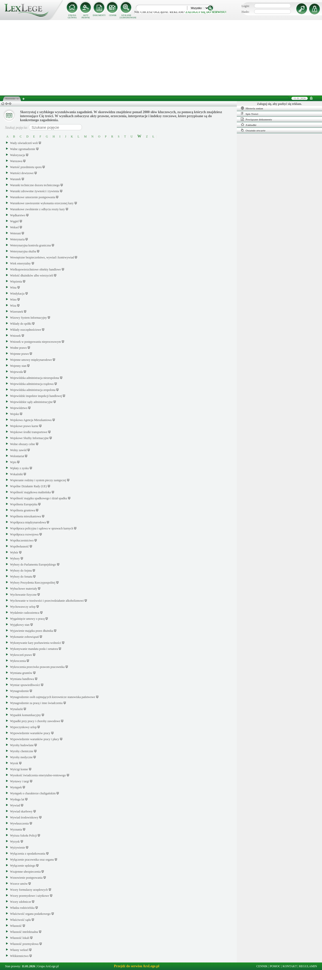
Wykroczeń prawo (21, 655)
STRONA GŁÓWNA (72, 16)
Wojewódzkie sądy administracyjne (31, 402)
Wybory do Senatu (21, 576)
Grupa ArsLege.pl (48, 966)
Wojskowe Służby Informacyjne (29, 438)
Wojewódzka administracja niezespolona (34, 378)
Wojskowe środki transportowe (28, 432)
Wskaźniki (16, 474)
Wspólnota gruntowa (22, 510)
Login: (246, 6)
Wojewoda (16, 372)
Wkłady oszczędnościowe (25, 329)
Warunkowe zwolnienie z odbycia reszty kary (37, 209)
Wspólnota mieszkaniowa (25, 516)
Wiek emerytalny (20, 263)
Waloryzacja (17, 155)
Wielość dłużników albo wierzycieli (31, 275)
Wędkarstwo (17, 215)
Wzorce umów (19, 883)
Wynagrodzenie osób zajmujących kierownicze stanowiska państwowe (52, 697)
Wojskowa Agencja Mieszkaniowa (31, 420)
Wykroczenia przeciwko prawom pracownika (37, 667)
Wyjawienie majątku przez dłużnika (31, 631)
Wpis (13, 462)
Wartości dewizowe (22, 173)
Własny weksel (19, 950)
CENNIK (113, 15)
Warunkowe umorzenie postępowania (32, 197)
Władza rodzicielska (22, 908)
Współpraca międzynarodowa (28, 522)
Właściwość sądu (20, 920)
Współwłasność (19, 546)
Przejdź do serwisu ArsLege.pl (136, 966)
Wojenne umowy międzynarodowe (31, 360)
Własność (16, 926)
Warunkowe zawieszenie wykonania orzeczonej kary (42, 203)
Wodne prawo (18, 348)
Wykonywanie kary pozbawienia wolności (35, 643)
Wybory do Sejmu (21, 570)
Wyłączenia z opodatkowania (27, 853)
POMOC (275, 966)
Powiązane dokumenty (256, 119)
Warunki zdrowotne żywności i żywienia (34, 191)
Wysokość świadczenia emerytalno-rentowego (38, 775)
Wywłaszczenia (19, 823)
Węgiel (14, 221)
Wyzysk (15, 841)
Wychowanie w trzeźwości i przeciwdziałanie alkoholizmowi (47, 600)
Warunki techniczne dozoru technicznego (35, 185)
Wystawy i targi (19, 781)
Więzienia (16, 281)
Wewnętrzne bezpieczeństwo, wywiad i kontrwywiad (42, 257)
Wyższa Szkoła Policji (23, 835)
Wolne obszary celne (22, 444)
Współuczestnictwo (22, 540)
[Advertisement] (161, 58)
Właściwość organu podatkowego (30, 914)
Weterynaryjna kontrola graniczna (30, 245)
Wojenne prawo (19, 354)
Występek (16, 787)
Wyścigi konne (19, 769)
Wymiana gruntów (21, 673)
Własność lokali (19, 938)
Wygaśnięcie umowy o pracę (27, 618)
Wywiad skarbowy (21, 811)
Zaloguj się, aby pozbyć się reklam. (279, 104)
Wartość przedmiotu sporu (26, 167)
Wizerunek (16, 311)
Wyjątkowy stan (20, 625)
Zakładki (248, 124)
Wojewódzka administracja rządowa (32, 384)
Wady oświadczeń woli (24, 143)
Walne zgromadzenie (22, 149)
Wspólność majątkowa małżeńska (30, 492)
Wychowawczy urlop (23, 606)
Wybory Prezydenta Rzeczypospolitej (32, 582)
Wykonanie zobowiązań (24, 637)
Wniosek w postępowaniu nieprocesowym (35, 341)
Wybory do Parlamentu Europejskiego (33, 564)
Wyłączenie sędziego (22, 865)
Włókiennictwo (19, 956)
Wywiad (15, 805)
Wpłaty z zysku (19, 468)
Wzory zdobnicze (20, 902)
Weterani (15, 233)
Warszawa (16, 161)
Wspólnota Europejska (23, 504)
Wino (13, 299)
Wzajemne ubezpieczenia (25, 871)
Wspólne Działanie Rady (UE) (28, 486)
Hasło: (245, 12)
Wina (13, 287)
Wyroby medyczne (21, 757)
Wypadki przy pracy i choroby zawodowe (35, 721)
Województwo (18, 408)
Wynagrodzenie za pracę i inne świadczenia (36, 703)
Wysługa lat (17, 799)
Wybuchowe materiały (23, 588)
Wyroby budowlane (22, 745)
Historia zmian (252, 108)
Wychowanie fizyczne (23, 594)
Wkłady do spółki (20, 323)
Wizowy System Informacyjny (28, 317)
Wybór (14, 552)
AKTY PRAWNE (85, 16)
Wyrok (14, 763)
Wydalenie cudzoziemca (24, 612)
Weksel (14, 227)
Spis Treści (249, 113)
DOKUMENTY (99, 15)
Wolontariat (17, 456)
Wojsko (14, 414)
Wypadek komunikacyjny (25, 715)
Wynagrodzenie (19, 691)
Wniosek (15, 335)
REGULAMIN (308, 966)
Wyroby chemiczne (21, 751)
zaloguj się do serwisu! (205, 12)
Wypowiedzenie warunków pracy (30, 733)
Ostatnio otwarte (253, 130)
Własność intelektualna (24, 932)
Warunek (15, 179)
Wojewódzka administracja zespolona (32, 390)
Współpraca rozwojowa (24, 534)
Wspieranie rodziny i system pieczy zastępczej (38, 480)
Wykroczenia (18, 661)
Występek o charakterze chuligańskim (33, 793)
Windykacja (17, 293)
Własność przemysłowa (24, 944)
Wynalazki (16, 709)
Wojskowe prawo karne (24, 426)
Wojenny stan (18, 366)
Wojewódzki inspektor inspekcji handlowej (36, 396)
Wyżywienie (17, 847)
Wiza (13, 305)
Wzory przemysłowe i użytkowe (29, 895)
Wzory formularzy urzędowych (29, 889)
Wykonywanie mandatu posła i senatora (34, 649)
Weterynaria (17, 239)
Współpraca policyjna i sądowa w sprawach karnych (41, 528)
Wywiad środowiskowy (24, 817)
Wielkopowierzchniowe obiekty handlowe (35, 269)
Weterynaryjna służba (23, 251)
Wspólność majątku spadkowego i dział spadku (38, 498)
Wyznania (16, 829)
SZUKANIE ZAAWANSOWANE (126, 16)
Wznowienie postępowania (26, 877)
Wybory (15, 558)
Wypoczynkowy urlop (23, 727)
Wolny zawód (18, 450)
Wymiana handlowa (22, 679)
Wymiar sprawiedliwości (25, 685)
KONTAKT (290, 966)
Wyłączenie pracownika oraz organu (32, 859)
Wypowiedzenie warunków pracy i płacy (34, 739)
